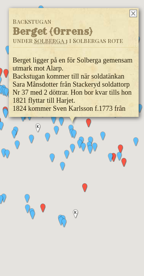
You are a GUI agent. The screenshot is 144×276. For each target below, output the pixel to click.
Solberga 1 (50, 40)
